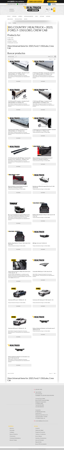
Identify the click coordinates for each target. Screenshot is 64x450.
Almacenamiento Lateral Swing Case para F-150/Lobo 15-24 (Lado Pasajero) (18, 187)
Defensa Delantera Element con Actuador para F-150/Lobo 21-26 (44, 329)
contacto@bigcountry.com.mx (41, 420)
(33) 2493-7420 (38, 389)
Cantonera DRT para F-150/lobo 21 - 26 (17, 299)
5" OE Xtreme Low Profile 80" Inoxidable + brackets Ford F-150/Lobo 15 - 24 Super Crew (44, 130)
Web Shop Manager (42, 448)
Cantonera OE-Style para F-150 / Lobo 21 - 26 (43, 299)
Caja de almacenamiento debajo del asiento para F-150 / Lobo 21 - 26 (19, 272)
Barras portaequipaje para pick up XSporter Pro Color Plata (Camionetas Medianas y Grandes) (19, 215)
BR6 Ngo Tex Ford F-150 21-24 (40, 243)
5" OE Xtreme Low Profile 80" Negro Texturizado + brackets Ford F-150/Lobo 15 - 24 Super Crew (19, 158)
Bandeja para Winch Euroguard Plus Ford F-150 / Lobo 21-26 (44, 187)
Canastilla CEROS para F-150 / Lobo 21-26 (42, 271)
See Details (18, 109)
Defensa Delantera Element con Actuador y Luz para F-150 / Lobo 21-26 (19, 357)
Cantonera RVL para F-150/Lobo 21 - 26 (17, 328)
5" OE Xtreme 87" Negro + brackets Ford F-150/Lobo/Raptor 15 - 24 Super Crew (18, 130)
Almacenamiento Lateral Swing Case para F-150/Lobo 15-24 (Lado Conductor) (43, 158)
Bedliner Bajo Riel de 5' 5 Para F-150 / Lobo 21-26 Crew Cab (44, 215)
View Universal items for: (30, 379)
